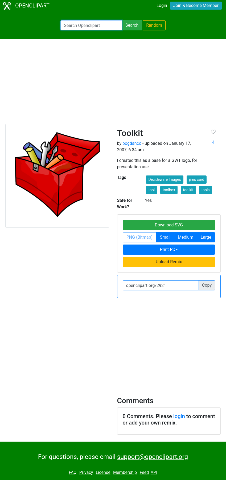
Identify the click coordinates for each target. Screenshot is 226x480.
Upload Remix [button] (169, 261)
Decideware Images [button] (164, 179)
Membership (125, 472)
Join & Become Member (196, 5)
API (154, 472)
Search (131, 25)
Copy (207, 285)
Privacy (86, 472)
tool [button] (151, 190)
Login (162, 5)
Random (154, 25)
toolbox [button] (169, 190)
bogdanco (131, 143)
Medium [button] (185, 237)
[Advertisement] (113, 83)
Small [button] (165, 237)
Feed (144, 472)
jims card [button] (196, 179)
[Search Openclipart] (91, 25)
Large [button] (206, 237)
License (103, 472)
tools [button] (205, 190)
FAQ (72, 472)
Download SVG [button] (169, 224)
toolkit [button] (188, 190)
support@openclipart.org (152, 457)
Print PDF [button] (169, 249)
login (179, 416)
